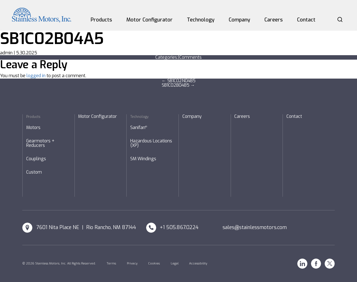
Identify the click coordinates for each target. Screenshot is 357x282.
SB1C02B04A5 (52, 38)
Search (340, 19)
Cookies (154, 263)
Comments (190, 57)
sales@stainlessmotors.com (255, 227)
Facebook (316, 264)
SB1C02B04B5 (178, 85)
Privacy (132, 263)
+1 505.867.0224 (179, 227)
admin (6, 53)
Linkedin (302, 264)
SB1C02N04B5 (179, 81)
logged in (35, 76)
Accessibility (198, 263)
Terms (111, 263)
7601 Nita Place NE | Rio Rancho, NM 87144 (86, 227)
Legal (174, 263)
